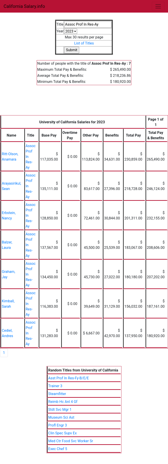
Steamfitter (57, 394)
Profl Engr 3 (57, 425)
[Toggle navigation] (158, 6)
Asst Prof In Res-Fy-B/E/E (68, 378)
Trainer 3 (55, 386)
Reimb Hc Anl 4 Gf (63, 402)
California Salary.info (24, 6)
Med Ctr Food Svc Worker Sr (70, 441)
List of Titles (84, 43)
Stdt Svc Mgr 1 (60, 409)
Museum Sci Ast (61, 417)
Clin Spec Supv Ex (62, 433)
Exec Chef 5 (57, 449)
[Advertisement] (84, 103)
